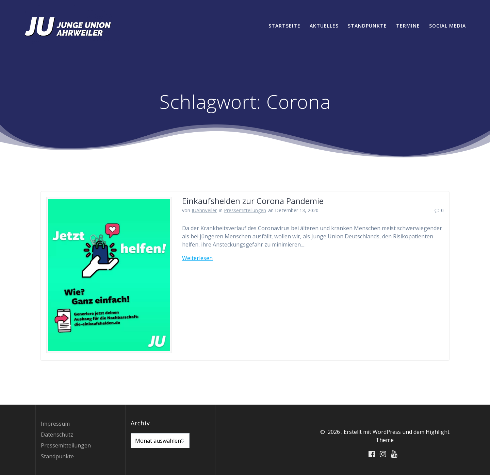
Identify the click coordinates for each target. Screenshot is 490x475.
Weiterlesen (197, 258)
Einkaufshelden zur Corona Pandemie (253, 200)
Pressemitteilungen (245, 210)
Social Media (447, 25)
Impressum (55, 423)
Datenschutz (57, 434)
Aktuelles (324, 25)
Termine (408, 25)
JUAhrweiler (204, 210)
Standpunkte (367, 25)
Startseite (284, 25)
